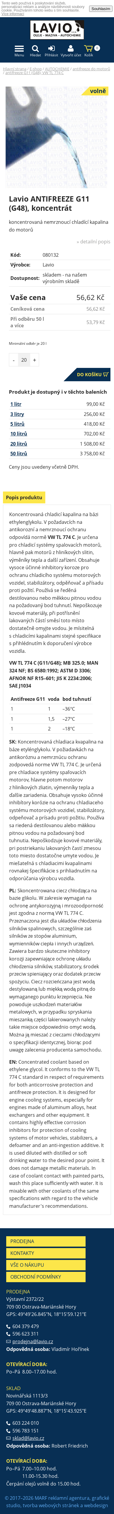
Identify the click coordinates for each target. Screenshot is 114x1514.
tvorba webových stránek (51, 1505)
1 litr (15, 404)
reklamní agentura (68, 1498)
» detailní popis (93, 241)
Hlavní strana (14, 68)
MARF (41, 1498)
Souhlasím (100, 9)
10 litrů (18, 433)
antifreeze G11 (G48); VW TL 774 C (34, 72)
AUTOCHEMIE (57, 68)
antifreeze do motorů (91, 68)
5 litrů (17, 424)
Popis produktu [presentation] (24, 497)
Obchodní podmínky (35, 1277)
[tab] (24, 498)
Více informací (12, 14)
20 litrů (18, 444)
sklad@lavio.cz (28, 1438)
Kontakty (22, 1253)
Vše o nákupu (27, 1265)
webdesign (96, 1505)
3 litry (17, 414)
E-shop (36, 68)
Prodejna (22, 1241)
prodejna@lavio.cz (32, 1341)
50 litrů (18, 453)
